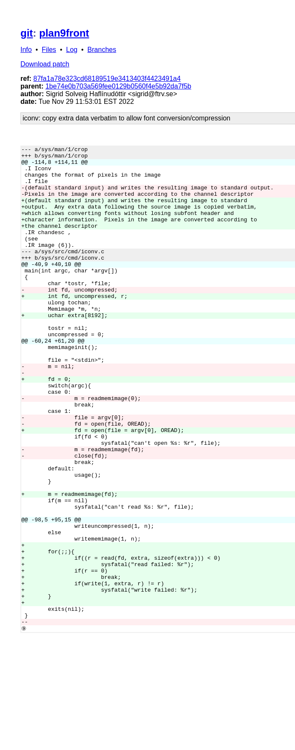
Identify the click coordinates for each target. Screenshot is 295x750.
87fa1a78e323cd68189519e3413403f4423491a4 (106, 78)
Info (26, 49)
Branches (101, 49)
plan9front (64, 33)
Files (49, 49)
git (26, 33)
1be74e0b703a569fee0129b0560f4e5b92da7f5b (119, 86)
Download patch (44, 64)
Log (71, 49)
